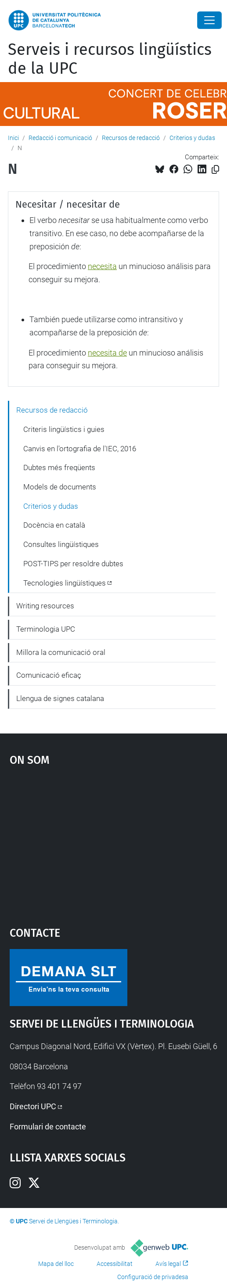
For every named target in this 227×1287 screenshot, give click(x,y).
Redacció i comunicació (60, 137)
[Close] (209, 20)
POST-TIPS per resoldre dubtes (73, 563)
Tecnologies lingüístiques (64, 583)
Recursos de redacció (131, 137)
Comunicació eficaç (48, 675)
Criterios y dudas (192, 137)
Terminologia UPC (45, 629)
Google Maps (114, 842)
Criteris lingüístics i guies (63, 429)
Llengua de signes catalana (60, 698)
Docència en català (54, 525)
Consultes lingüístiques (61, 544)
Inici (13, 137)
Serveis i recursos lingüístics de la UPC (110, 59)
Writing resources (45, 605)
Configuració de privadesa (152, 1276)
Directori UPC (33, 1106)
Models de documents (59, 486)
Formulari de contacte (48, 1126)
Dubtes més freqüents (59, 467)
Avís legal (168, 1263)
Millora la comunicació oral (60, 652)
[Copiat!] (215, 170)
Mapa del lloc (56, 1263)
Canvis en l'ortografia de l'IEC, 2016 (79, 448)
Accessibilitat (115, 1263)
